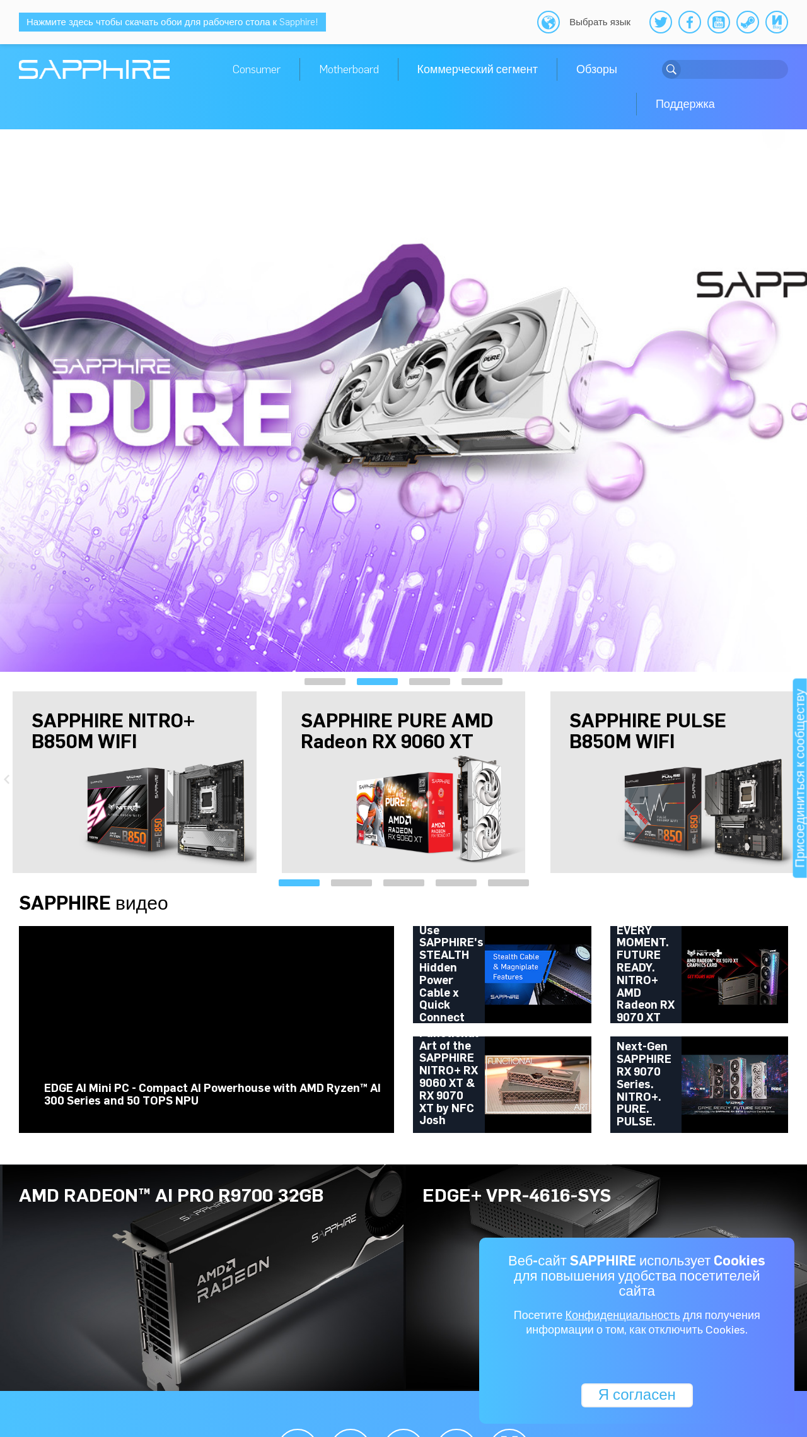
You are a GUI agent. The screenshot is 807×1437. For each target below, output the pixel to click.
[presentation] (12, 398)
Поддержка (685, 104)
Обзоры (596, 69)
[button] (325, 681)
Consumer (257, 69)
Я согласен (636, 1394)
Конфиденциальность (622, 1316)
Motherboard (349, 69)
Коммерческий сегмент (477, 69)
